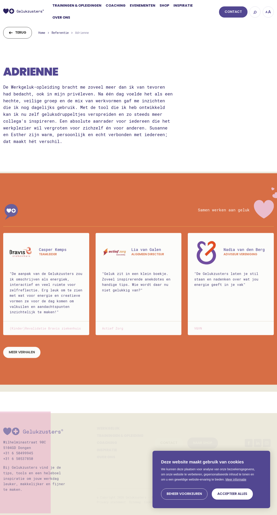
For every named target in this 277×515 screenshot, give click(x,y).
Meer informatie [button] (235, 479)
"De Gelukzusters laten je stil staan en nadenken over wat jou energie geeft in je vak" (226, 284)
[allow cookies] (232, 494)
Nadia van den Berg (244, 254)
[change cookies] (184, 494)
